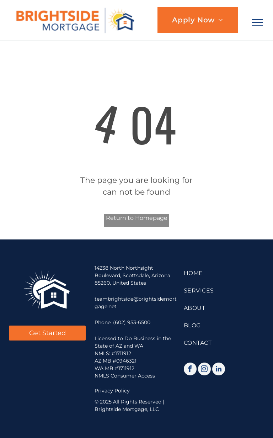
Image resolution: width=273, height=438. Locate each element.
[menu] (257, 22)
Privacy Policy (112, 390)
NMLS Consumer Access (125, 376)
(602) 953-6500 (131, 322)
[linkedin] (218, 370)
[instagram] (204, 370)
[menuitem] (197, 20)
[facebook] (190, 370)
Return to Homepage (136, 218)
